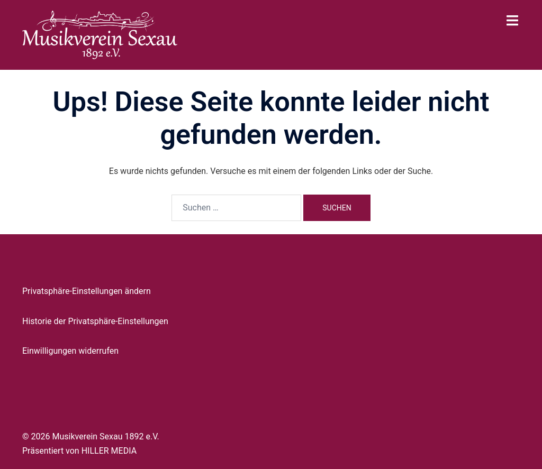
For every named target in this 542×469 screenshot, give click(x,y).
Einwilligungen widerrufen (70, 351)
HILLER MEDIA (109, 451)
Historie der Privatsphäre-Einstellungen (95, 321)
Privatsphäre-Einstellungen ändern (86, 291)
